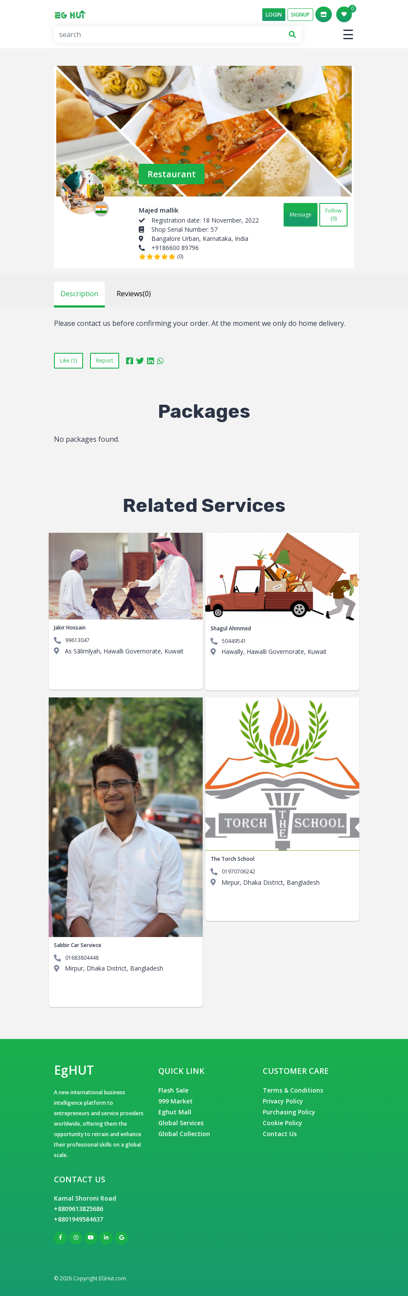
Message (300, 214)
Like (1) (68, 360)
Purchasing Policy (289, 1112)
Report (104, 360)
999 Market (175, 1101)
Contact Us (280, 1134)
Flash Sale (173, 1090)
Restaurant (171, 174)
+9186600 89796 (175, 248)
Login (274, 14)
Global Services (181, 1123)
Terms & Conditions (293, 1090)
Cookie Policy (282, 1123)
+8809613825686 (78, 1209)
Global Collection (184, 1134)
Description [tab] (79, 293)
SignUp (300, 14)
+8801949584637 (78, 1219)
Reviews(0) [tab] (134, 293)
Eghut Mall (174, 1112)
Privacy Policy (283, 1101)
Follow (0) (333, 214)
